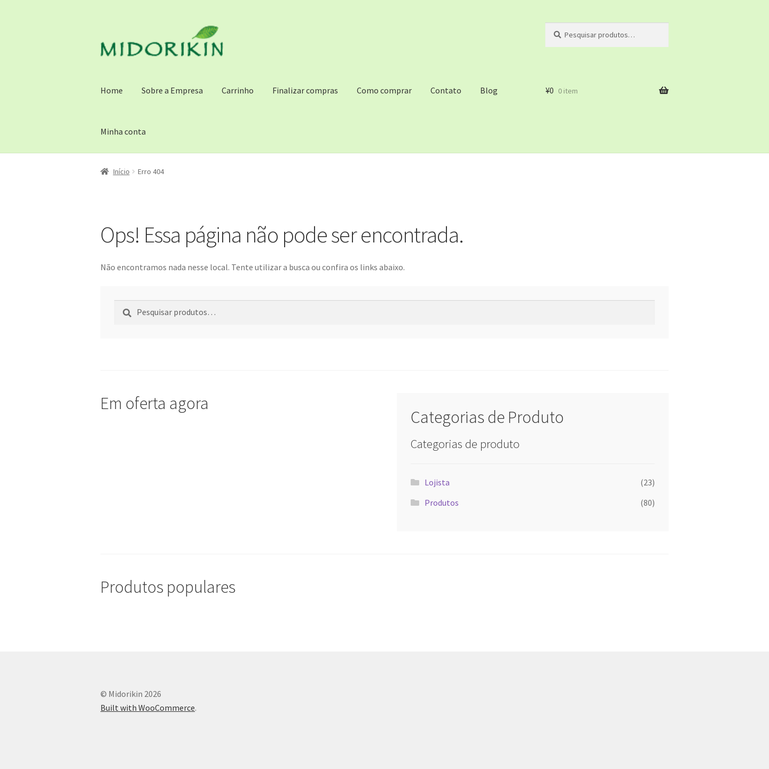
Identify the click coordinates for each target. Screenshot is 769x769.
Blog (489, 90)
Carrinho (238, 90)
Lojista (437, 482)
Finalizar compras (305, 90)
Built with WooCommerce (147, 707)
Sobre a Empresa (172, 90)
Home (111, 90)
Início (121, 171)
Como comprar (384, 90)
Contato (445, 90)
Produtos (442, 502)
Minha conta (123, 131)
